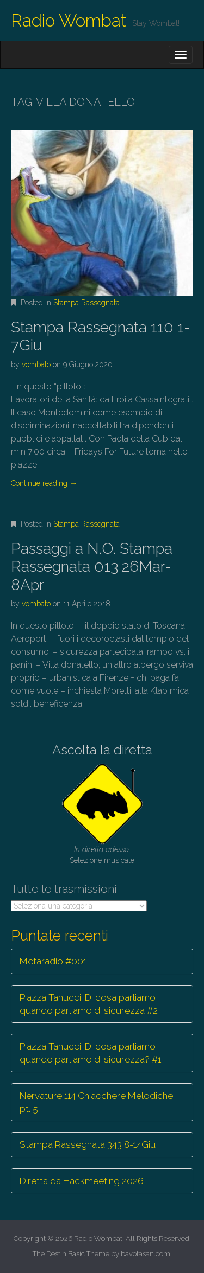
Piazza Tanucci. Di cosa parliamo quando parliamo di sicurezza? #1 (90, 1053)
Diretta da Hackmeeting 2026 (82, 1180)
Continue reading (44, 483)
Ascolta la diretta (102, 750)
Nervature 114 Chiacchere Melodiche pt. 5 (96, 1102)
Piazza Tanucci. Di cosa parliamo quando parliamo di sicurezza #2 (89, 1004)
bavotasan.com (145, 1254)
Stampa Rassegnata (86, 302)
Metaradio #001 (53, 961)
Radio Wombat (69, 20)
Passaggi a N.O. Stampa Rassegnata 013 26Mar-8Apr (91, 567)
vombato (36, 364)
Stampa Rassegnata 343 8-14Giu (88, 1144)
